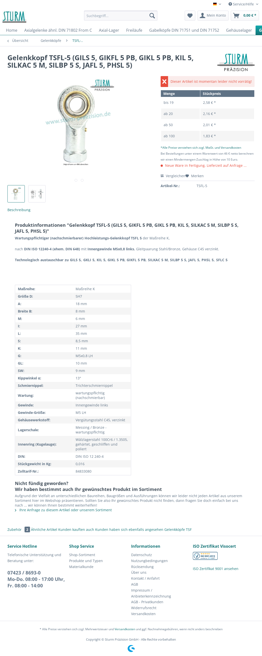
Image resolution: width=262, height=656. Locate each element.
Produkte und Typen (86, 560)
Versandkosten (143, 613)
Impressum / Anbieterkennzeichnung (151, 593)
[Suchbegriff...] (120, 16)
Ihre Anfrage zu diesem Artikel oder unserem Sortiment (63, 510)
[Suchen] (152, 16)
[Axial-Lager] (109, 30)
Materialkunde (81, 566)
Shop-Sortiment (82, 554)
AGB (134, 584)
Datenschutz (141, 554)
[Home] (11, 30)
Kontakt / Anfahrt (145, 578)
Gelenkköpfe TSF (178, 529)
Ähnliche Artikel (44, 529)
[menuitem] (120, 18)
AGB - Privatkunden (147, 601)
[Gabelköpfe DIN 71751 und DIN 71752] (184, 30)
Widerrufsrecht (143, 607)
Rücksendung (142, 566)
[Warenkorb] (245, 16)
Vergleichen (173, 175)
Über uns (138, 572)
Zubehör (19, 529)
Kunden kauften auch (76, 529)
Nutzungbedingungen (149, 560)
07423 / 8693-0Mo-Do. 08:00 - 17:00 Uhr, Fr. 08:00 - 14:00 (36, 579)
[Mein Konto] (213, 16)
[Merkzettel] (190, 16)
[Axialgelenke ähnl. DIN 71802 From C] (58, 30)
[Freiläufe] (134, 30)
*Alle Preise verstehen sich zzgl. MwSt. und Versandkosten (201, 147)
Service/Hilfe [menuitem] (242, 4)
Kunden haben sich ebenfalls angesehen (129, 529)
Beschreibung (18, 209)
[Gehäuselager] (239, 30)
